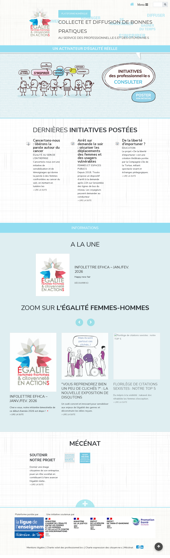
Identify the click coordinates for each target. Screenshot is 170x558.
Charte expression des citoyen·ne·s (103, 547)
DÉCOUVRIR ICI (81, 283)
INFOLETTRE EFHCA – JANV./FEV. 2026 (28, 398)
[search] (158, 4)
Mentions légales (36, 547)
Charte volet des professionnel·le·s (65, 547)
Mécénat (128, 547)
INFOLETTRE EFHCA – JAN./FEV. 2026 (102, 269)
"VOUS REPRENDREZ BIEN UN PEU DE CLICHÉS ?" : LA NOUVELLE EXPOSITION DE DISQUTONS (84, 391)
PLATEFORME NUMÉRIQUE (74, 13)
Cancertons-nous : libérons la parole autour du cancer (46, 145)
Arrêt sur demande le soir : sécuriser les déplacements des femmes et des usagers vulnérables (90, 151)
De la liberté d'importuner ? (133, 142)
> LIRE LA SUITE (40, 190)
